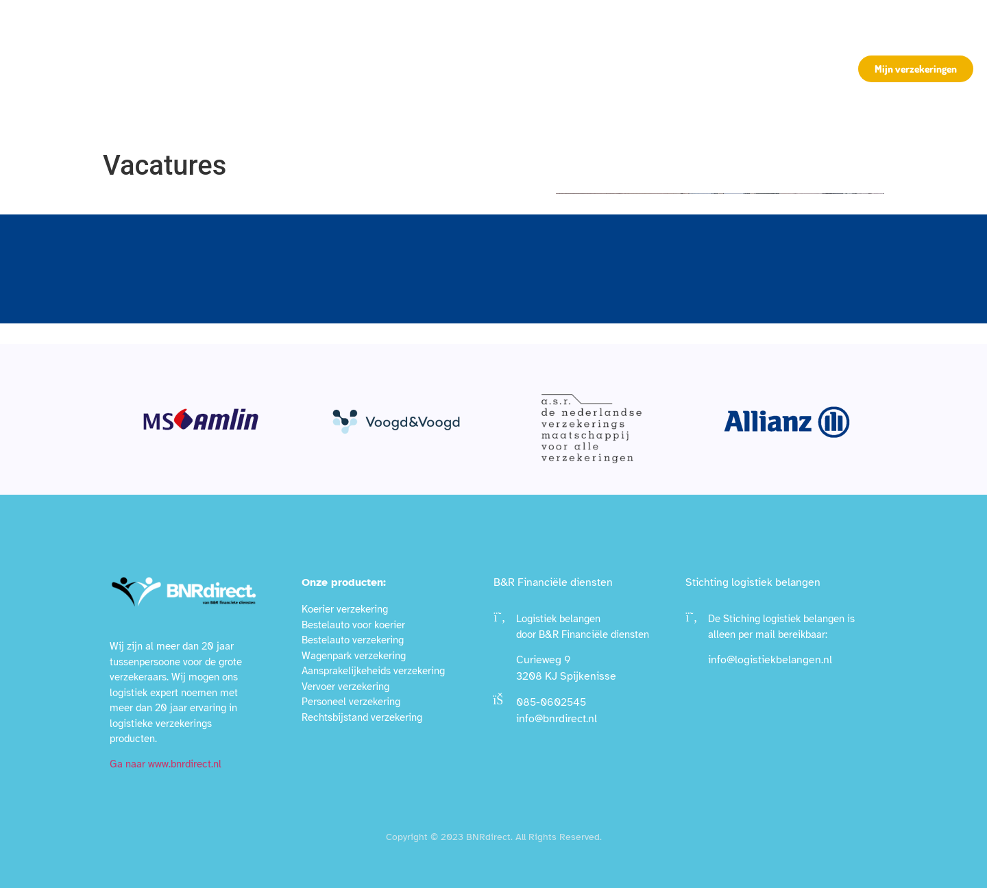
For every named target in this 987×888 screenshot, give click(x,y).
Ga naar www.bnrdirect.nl (165, 764)
